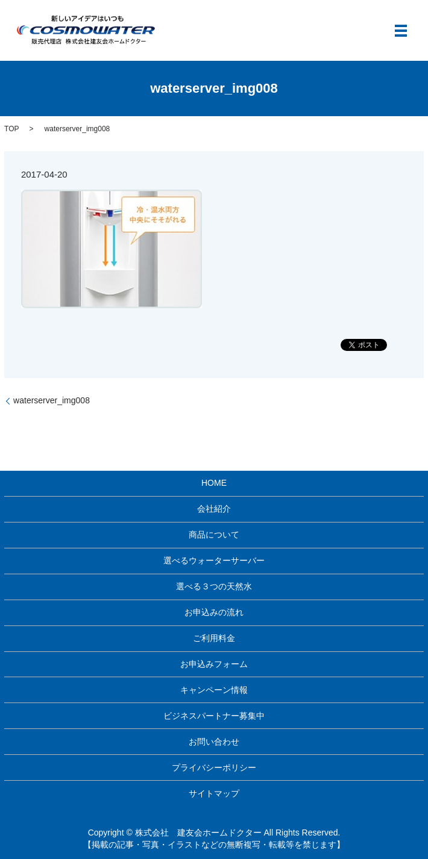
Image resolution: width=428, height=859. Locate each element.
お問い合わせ (214, 741)
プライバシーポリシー (214, 767)
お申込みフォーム (214, 664)
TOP (11, 129)
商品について (214, 534)
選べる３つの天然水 (214, 586)
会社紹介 (214, 508)
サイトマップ (214, 793)
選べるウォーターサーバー (214, 560)
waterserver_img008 (51, 400)
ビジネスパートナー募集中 (214, 716)
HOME (214, 483)
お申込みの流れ (214, 612)
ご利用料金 (214, 638)
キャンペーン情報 (214, 690)
